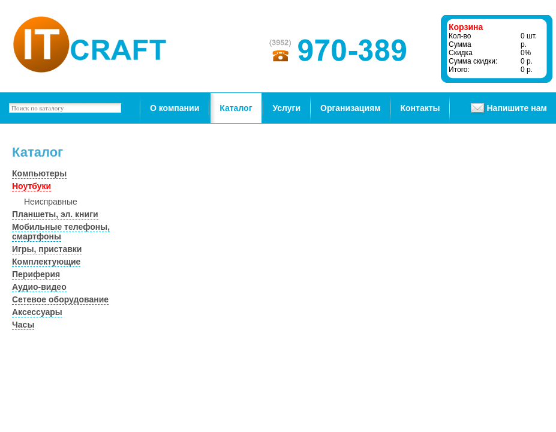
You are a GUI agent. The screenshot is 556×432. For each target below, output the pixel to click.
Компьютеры (39, 173)
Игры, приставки (47, 249)
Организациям (350, 108)
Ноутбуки (31, 186)
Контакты (420, 108)
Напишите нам (516, 108)
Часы (23, 324)
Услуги (287, 108)
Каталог (236, 108)
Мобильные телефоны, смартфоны (61, 231)
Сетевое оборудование (60, 299)
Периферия (36, 274)
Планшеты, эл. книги (55, 214)
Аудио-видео (39, 287)
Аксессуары (37, 312)
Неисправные (50, 201)
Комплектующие (46, 261)
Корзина (466, 27)
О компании (174, 108)
